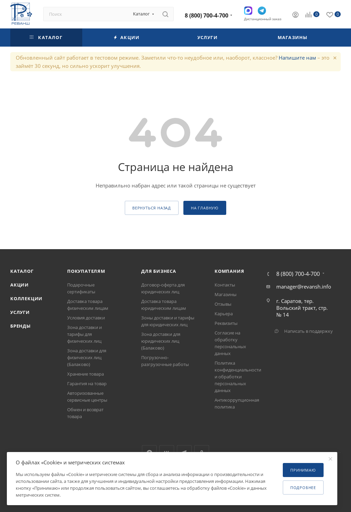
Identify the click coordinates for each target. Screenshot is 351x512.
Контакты (225, 285)
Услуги (20, 312)
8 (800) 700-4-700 (206, 15)
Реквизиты (226, 323)
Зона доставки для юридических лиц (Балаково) (160, 341)
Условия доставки (86, 318)
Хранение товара (85, 374)
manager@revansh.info (303, 286)
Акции (19, 285)
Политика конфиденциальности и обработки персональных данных (238, 376)
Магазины (226, 294)
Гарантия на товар (87, 383)
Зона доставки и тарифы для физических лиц (84, 334)
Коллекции (26, 298)
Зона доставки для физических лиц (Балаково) (86, 357)
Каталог (22, 271)
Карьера (224, 313)
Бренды (20, 326)
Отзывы (223, 304)
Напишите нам (297, 57)
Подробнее (303, 487)
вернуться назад (151, 207)
